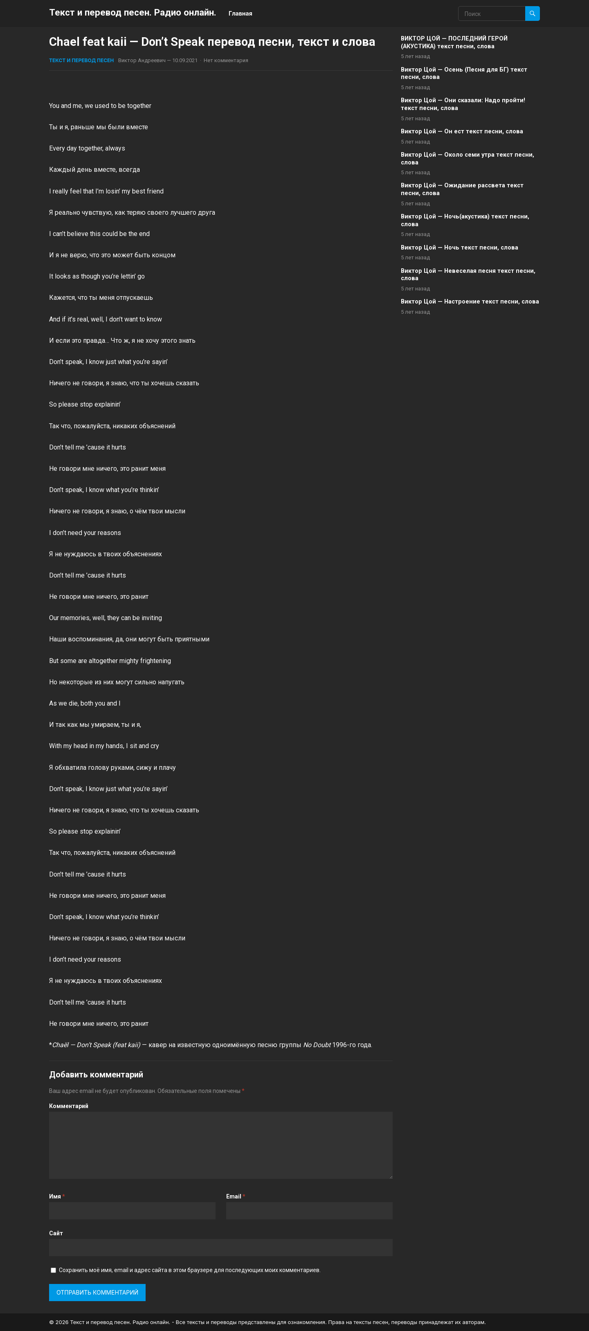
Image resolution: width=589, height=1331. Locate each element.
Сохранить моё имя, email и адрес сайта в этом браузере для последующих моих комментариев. (190, 1270)
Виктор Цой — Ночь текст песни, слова (459, 247)
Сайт (56, 1233)
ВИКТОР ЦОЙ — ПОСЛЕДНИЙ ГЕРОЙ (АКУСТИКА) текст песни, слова (454, 42)
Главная (240, 13)
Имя (57, 1196)
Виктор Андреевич (142, 60)
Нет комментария (226, 60)
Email (235, 1196)
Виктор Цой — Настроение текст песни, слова (470, 301)
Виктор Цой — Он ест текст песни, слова (462, 131)
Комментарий (68, 1106)
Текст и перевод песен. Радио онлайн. (132, 12)
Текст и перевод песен (81, 60)
